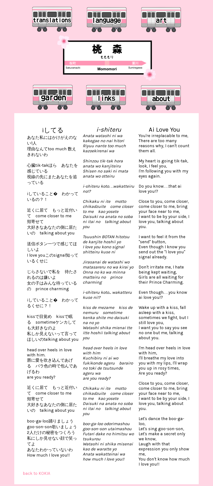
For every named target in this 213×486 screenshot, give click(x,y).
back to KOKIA (36, 473)
